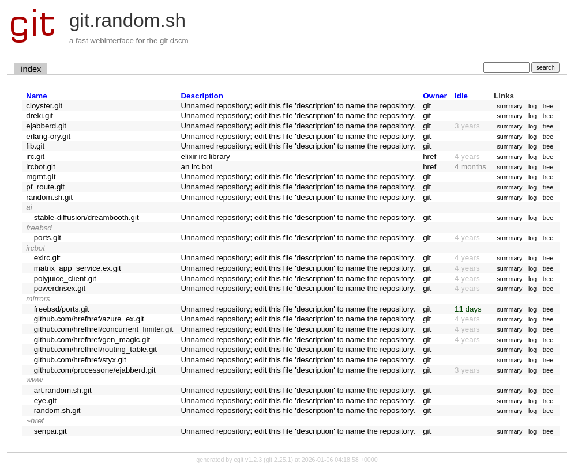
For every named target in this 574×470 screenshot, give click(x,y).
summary (509, 106)
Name (36, 96)
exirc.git (47, 257)
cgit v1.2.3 (248, 459)
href (429, 156)
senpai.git (50, 431)
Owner (435, 96)
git (427, 105)
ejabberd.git (46, 126)
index (31, 69)
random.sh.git (49, 197)
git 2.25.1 (278, 459)
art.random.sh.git (63, 390)
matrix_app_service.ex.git (77, 268)
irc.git (35, 156)
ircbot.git (40, 166)
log (532, 106)
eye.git (45, 400)
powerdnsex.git (60, 288)
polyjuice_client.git (65, 278)
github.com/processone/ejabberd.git (95, 370)
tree (548, 106)
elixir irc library (205, 156)
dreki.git (39, 115)
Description (202, 96)
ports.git (47, 237)
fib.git (35, 146)
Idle (461, 96)
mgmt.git (40, 176)
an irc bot (196, 166)
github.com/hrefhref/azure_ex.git (89, 318)
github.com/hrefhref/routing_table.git (95, 349)
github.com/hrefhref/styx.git (80, 359)
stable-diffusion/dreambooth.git (86, 217)
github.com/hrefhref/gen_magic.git (92, 339)
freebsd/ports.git (61, 309)
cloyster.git (44, 105)
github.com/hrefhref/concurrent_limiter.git (104, 329)
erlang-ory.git (48, 136)
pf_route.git (45, 187)
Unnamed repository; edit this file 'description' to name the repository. (298, 105)
